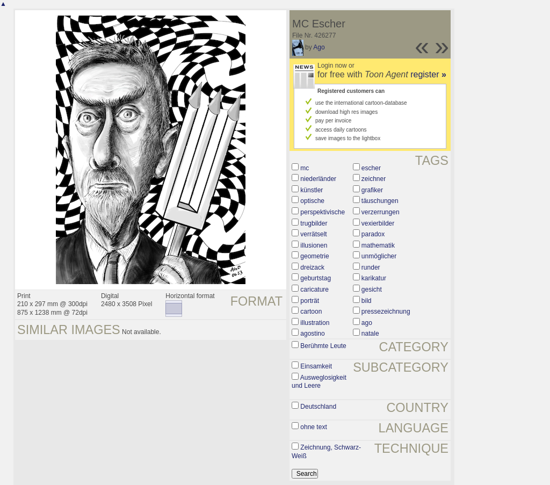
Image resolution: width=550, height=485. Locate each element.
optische (312, 201)
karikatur (373, 278)
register (428, 74)
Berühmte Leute (323, 346)
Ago (318, 47)
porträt (309, 301)
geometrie (314, 256)
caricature (314, 289)
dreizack (312, 267)
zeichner (373, 179)
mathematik (378, 245)
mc (304, 168)
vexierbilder (377, 223)
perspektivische (322, 212)
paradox (373, 234)
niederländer (318, 179)
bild (366, 301)
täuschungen (380, 201)
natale (370, 333)
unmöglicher (378, 256)
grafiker (372, 190)
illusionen (313, 245)
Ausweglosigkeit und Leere (319, 382)
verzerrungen (380, 212)
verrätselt (313, 234)
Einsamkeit (316, 366)
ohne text (313, 427)
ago (366, 323)
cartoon (311, 311)
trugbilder (313, 223)
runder (370, 267)
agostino (312, 333)
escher (371, 168)
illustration (314, 323)
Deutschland (318, 406)
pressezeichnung (385, 311)
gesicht (371, 289)
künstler (311, 190)
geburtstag (315, 278)
